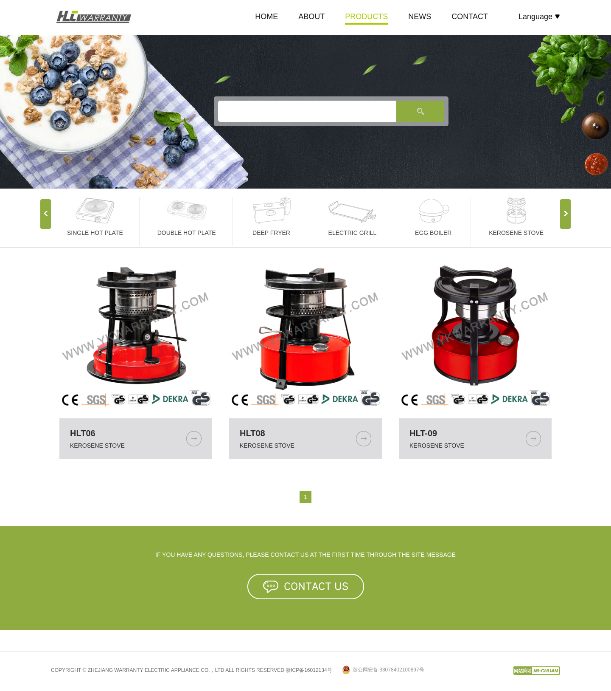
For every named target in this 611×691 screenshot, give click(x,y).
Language (539, 16)
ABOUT (311, 16)
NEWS (419, 16)
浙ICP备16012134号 (309, 670)
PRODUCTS (366, 16)
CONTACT (469, 16)
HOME (266, 16)
